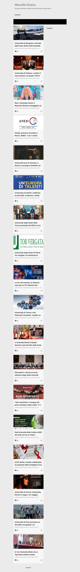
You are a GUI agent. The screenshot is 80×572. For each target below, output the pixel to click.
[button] (41, 51)
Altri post (28, 567)
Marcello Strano (25, 4)
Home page (17, 14)
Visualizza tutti (19, 22)
